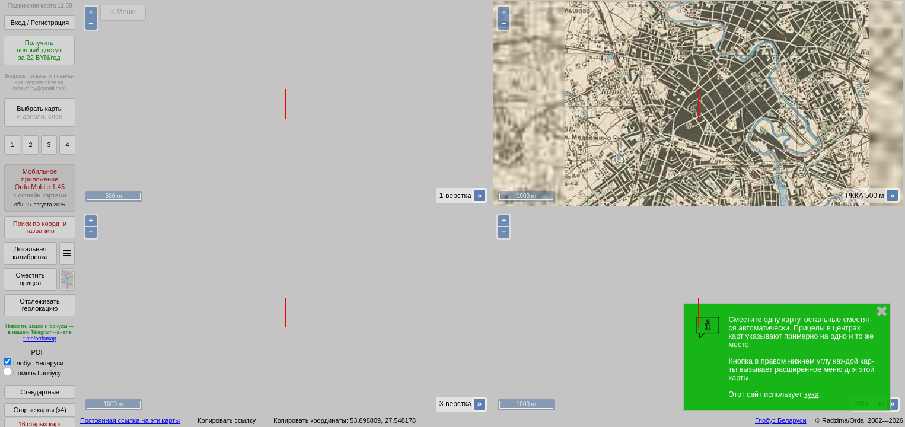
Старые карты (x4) (39, 409)
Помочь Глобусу (32, 373)
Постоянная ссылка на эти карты (130, 420)
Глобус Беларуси (33, 363)
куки (811, 394)
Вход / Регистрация (40, 22)
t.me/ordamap (39, 339)
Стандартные (39, 392)
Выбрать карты (39, 112)
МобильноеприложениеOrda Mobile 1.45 (40, 188)
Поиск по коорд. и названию (39, 227)
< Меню (123, 12)
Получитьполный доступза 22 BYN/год (39, 50)
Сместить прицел (29, 279)
